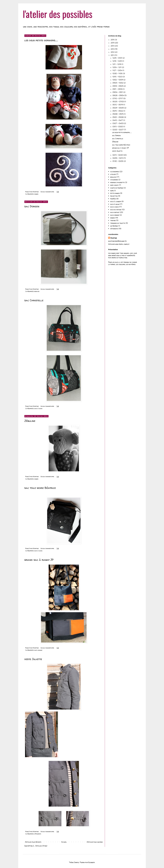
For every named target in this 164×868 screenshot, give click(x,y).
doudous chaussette (117, 182)
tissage (113, 220)
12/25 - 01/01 (118, 58)
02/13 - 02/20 (118, 155)
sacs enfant (114, 212)
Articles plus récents (33, 842)
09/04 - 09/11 (118, 92)
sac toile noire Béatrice (40, 488)
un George (114, 226)
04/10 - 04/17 (118, 120)
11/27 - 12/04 (117, 70)
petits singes (115, 193)
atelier (113, 174)
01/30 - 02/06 (118, 161)
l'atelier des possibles (57, 14)
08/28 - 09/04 (118, 95)
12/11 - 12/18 (117, 64)
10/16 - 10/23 (118, 77)
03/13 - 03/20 (118, 126)
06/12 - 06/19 (118, 105)
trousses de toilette (117, 223)
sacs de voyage (115, 209)
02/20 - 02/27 (118, 130)
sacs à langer (115, 201)
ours (112, 190)
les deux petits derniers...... (41, 40)
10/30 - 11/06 (118, 73)
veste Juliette (33, 659)
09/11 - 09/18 (118, 89)
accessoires (114, 171)
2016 (113, 40)
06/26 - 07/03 (118, 101)
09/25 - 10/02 (118, 83)
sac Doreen (31, 206)
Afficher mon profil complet (118, 244)
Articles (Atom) (41, 846)
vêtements (37, 834)
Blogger (91, 862)
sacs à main (38, 408)
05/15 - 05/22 (118, 111)
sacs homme (38, 650)
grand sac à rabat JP (39, 560)
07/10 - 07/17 (118, 98)
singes (36, 194)
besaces (36, 291)
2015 (113, 43)
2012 (113, 52)
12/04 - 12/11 (117, 67)
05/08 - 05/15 (118, 114)
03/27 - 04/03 (118, 123)
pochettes (114, 196)
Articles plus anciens (95, 842)
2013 (113, 49)
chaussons (114, 180)
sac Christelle (33, 300)
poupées (113, 199)
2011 (112, 55)
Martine (113, 238)
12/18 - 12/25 (117, 61)
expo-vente (114, 185)
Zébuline (29, 421)
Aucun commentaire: (48, 192)
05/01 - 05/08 (118, 117)
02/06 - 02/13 (118, 158)
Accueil (64, 842)
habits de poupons (116, 188)
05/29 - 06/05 (118, 108)
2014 (113, 46)
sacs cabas (114, 207)
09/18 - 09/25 (118, 86)
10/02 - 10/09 (118, 80)
